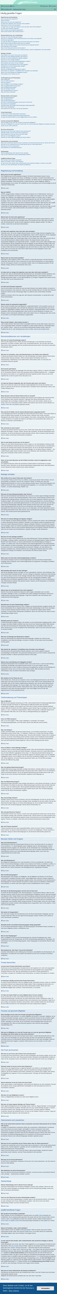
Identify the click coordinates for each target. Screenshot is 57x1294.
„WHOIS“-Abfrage (15, 1247)
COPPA (37, 235)
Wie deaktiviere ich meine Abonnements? (11, 147)
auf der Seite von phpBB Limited (10, 1220)
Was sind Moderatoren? (7, 99)
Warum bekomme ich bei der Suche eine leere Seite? (14, 134)
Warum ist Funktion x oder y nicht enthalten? (12, 161)
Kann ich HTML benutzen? (7, 81)
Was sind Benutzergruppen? (8, 100)
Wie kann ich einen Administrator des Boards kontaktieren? (16, 164)
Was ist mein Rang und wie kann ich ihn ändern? (13, 48)
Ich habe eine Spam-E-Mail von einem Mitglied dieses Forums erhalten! (19, 117)
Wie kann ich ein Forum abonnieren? (10, 146)
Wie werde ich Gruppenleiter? (8, 103)
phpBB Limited (5, 404)
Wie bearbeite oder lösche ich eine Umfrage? (12, 63)
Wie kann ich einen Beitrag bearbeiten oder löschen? (14, 56)
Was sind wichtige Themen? (8, 88)
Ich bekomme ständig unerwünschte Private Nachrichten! (15, 115)
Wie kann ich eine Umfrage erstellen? (10, 59)
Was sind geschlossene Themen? (9, 90)
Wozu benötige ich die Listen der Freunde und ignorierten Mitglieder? (18, 122)
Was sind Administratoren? (7, 97)
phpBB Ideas (28, 1231)
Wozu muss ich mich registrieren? (9, 19)
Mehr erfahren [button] (14, 1291)
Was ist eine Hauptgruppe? (8, 106)
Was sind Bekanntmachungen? (9, 87)
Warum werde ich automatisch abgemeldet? (12, 30)
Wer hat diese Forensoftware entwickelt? (11, 160)
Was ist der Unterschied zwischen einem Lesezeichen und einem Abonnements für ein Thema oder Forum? (28, 142)
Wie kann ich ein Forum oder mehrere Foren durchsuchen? (16, 131)
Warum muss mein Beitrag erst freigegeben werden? (14, 72)
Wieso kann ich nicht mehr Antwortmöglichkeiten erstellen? (16, 61)
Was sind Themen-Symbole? (8, 92)
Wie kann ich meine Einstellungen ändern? (12, 37)
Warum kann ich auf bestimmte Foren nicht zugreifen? (14, 64)
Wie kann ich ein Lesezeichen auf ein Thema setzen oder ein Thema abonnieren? (21, 144)
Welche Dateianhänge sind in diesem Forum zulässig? (14, 153)
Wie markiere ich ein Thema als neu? (10, 74)
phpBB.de (17, 404)
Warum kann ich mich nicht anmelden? (10, 25)
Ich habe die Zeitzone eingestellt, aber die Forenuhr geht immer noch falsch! (20, 41)
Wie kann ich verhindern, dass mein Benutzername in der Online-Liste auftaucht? (21, 38)
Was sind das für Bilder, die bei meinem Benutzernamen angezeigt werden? (20, 44)
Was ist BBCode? (5, 79)
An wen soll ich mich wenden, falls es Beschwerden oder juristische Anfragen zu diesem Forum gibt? (26, 163)
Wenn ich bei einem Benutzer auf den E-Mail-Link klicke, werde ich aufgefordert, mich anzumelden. (26, 49)
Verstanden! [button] (45, 1288)
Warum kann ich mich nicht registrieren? (11, 22)
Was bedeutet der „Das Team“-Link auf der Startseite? (14, 108)
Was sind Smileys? (6, 82)
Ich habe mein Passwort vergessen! (10, 28)
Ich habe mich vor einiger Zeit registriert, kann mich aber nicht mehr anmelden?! (21, 26)
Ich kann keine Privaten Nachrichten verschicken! (13, 113)
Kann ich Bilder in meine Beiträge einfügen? (12, 84)
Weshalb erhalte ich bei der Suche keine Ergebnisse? (14, 132)
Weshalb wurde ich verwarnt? (8, 67)
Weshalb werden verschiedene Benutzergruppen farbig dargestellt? (18, 105)
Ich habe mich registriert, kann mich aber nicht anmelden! (15, 23)
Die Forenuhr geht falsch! (7, 40)
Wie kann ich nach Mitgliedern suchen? (11, 135)
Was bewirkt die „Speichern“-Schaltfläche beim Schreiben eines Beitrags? (19, 70)
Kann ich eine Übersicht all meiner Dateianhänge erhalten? (16, 154)
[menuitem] (12, 6)
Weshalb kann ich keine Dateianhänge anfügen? (13, 66)
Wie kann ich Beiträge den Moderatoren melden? (13, 69)
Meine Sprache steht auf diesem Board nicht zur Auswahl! (15, 43)
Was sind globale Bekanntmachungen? (11, 85)
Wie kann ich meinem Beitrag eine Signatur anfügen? (14, 58)
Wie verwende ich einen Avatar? (9, 46)
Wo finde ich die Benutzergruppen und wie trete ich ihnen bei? (16, 102)
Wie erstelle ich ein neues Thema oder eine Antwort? (14, 55)
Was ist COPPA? (5, 20)
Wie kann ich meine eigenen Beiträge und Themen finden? (15, 137)
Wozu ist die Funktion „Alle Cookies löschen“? (12, 31)
